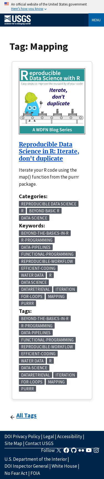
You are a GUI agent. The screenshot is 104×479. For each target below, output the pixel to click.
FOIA (35, 473)
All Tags (26, 415)
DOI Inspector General (26, 466)
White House (64, 466)
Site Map (13, 443)
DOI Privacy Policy (22, 436)
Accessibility (69, 436)
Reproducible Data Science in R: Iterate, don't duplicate (49, 151)
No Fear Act (15, 473)
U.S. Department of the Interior (35, 459)
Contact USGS (39, 443)
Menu (96, 19)
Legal (48, 436)
